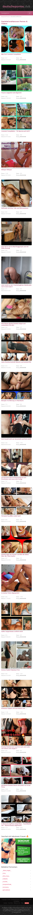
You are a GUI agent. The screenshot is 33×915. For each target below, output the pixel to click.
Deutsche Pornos (5, 16)
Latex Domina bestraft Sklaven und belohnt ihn (16, 362)
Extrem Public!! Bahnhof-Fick (10, 670)
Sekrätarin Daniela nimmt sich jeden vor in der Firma (16, 786)
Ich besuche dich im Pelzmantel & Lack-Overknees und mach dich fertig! (14, 478)
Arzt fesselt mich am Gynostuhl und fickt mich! (16, 439)
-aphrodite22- (6, 890)
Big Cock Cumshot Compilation (11, 54)
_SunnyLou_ (5, 887)
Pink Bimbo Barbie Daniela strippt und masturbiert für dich (13, 324)
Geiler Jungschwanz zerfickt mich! (12, 631)
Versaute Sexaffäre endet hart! (11, 516)
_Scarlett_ (5, 881)
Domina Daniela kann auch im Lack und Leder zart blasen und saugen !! (15, 748)
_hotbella (5, 879)
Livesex (5, 903)
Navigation (5, 13)
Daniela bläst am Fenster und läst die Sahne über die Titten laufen (15, 555)
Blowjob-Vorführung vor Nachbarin (12, 401)
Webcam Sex (17, 903)
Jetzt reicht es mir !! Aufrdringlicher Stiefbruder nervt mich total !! (16, 286)
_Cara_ (4, 873)
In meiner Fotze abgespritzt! (10, 593)
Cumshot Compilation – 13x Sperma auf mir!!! (15, 131)
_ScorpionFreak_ (7, 884)
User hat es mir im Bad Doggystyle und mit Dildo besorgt (14, 247)
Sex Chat (10, 903)
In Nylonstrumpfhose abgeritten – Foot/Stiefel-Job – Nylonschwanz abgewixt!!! (16, 825)
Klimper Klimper (6, 170)
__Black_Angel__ (6, 870)
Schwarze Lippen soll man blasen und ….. (14, 708)
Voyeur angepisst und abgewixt (11, 93)
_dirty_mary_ (6, 876)
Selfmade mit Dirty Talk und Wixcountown (14, 208)
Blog (22, 903)
